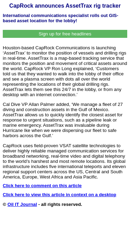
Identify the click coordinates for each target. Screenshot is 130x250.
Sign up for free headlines (65, 33)
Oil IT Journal (22, 204)
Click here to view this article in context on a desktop (59, 194)
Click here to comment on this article (42, 185)
